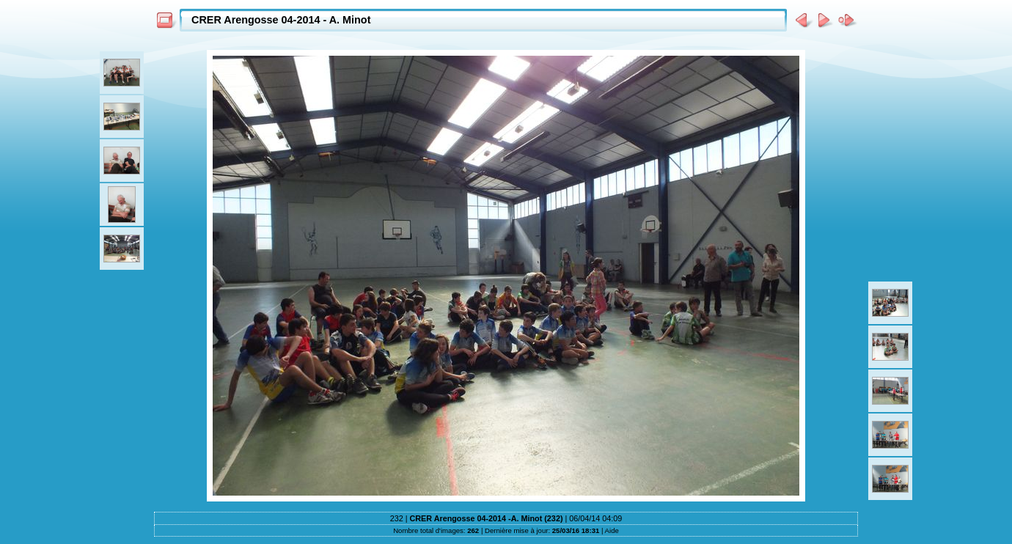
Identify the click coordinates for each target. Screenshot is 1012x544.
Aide (612, 530)
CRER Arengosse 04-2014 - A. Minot (280, 20)
